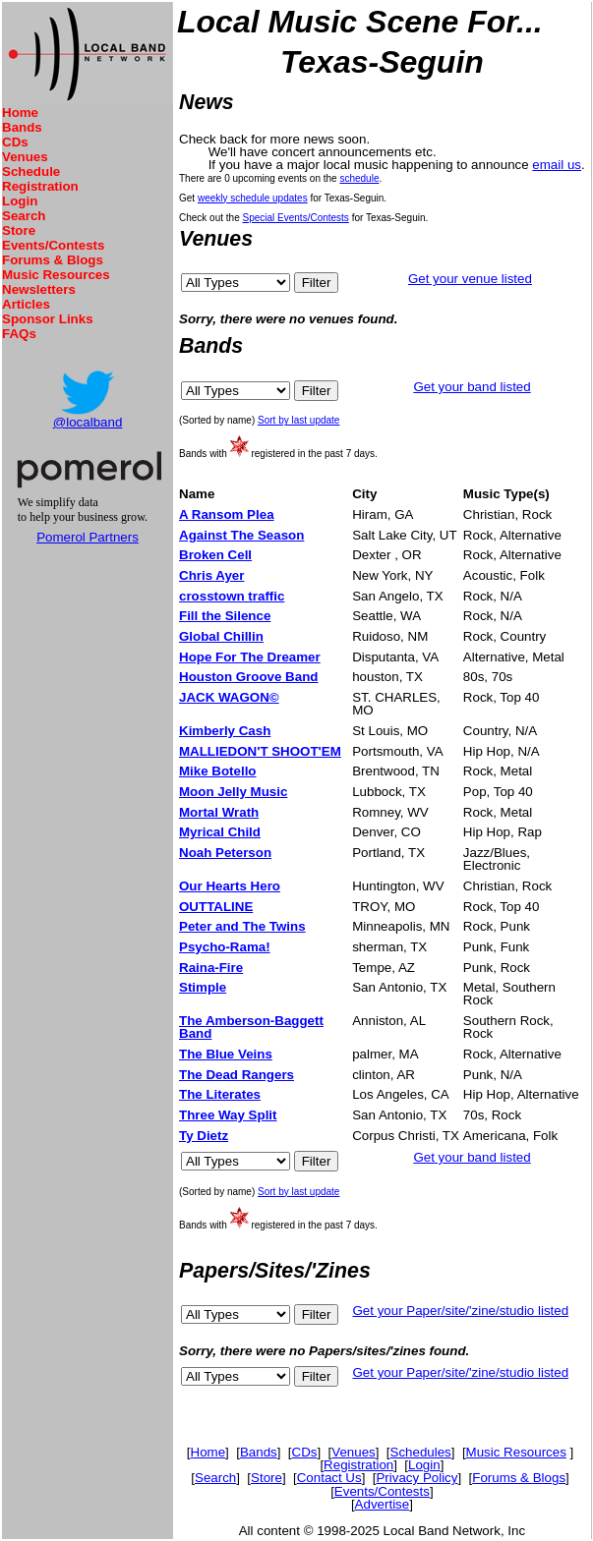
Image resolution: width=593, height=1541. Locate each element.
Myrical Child (220, 832)
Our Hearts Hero (229, 886)
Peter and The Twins (242, 926)
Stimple (202, 987)
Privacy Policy (416, 1477)
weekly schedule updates (253, 198)
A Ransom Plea (226, 514)
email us (556, 164)
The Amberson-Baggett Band (251, 1027)
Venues (25, 156)
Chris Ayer (211, 575)
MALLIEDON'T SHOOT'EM (260, 751)
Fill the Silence (224, 615)
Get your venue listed (470, 278)
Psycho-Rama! (224, 947)
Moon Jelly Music (233, 791)
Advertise (382, 1504)
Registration (40, 186)
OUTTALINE (216, 906)
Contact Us (329, 1477)
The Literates (220, 1094)
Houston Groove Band (248, 676)
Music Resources (56, 274)
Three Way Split (228, 1115)
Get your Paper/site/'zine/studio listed (460, 1310)
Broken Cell (215, 554)
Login (19, 201)
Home (20, 112)
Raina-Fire (211, 967)
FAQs (19, 333)
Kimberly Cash (224, 730)
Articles (26, 304)
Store (18, 230)
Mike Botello (218, 771)
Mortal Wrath (219, 812)
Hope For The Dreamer (250, 657)
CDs (15, 142)
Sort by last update (298, 420)
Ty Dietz (203, 1135)
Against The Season (241, 535)
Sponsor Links (47, 319)
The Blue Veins (225, 1054)
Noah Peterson (225, 852)
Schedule (31, 171)
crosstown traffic (231, 596)
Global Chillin (221, 636)
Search (23, 215)
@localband (88, 422)
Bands (22, 127)
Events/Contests (53, 245)
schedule (359, 178)
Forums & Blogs (52, 260)
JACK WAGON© (229, 697)
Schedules (420, 1452)
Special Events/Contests (295, 217)
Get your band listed (471, 386)
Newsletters (39, 289)
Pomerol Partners (87, 537)
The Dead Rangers (236, 1074)
